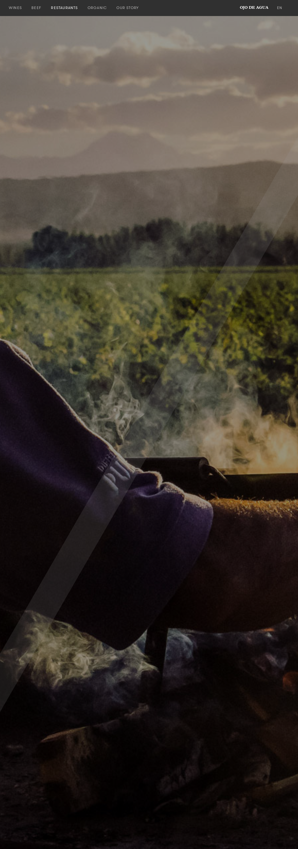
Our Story (127, 7)
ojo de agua (254, 8)
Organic (97, 7)
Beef (36, 7)
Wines (15, 7)
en (279, 7)
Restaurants (64, 7)
